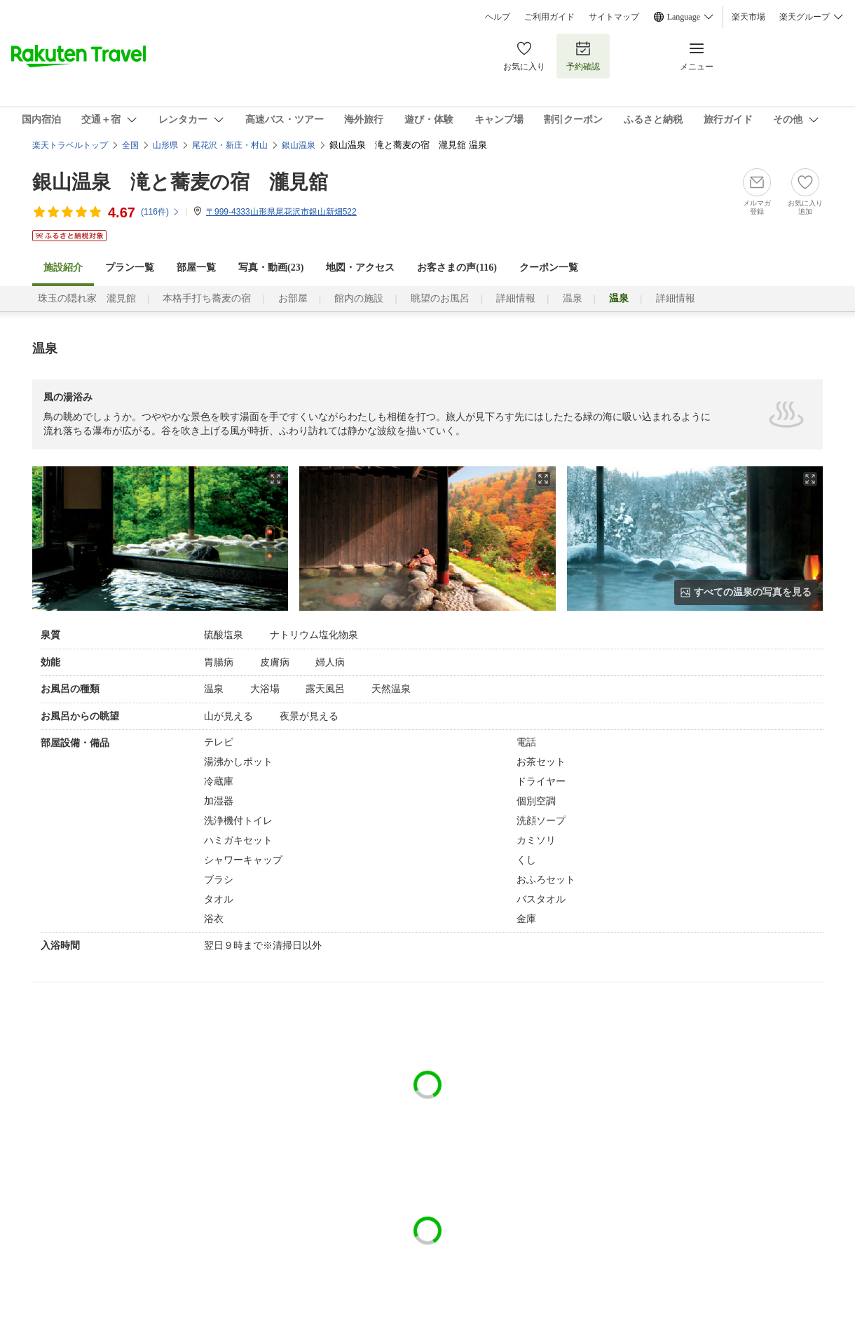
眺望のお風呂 (440, 298)
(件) (160, 212)
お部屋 (293, 298)
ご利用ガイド (549, 17)
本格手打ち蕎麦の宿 (207, 298)
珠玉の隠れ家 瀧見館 (87, 298)
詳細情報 (515, 298)
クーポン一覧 (548, 267)
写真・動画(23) (270, 267)
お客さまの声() (457, 267)
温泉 (572, 298)
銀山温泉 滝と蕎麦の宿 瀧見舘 (180, 182)
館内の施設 (358, 298)
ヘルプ (497, 17)
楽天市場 (748, 17)
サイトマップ (614, 17)
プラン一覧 (129, 267)
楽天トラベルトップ (70, 145)
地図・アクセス (360, 267)
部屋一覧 (196, 267)
